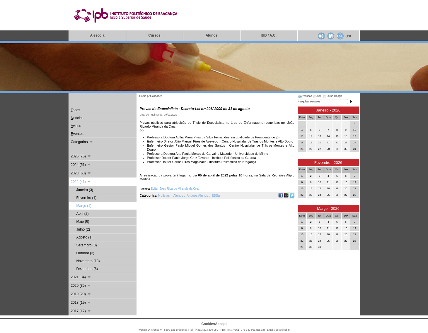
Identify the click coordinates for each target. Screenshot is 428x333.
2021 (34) (81, 277)
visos (76, 126)
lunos (212, 35)
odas (75, 110)
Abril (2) (82, 214)
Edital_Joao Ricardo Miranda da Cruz (175, 188)
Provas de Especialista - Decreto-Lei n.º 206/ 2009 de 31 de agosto (195, 109)
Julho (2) (83, 229)
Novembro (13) (88, 261)
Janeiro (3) (84, 190)
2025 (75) (81, 156)
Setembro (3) (86, 245)
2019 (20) (81, 294)
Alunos (178, 195)
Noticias (164, 195)
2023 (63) (81, 173)
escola (97, 35)
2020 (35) (81, 285)
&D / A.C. (269, 35)
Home (142, 96)
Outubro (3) (85, 253)
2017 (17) (81, 311)
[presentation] (305, 97)
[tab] (305, 97)
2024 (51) (81, 164)
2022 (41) (81, 181)
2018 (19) (81, 302)
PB (349, 36)
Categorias (82, 142)
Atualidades (155, 96)
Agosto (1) (84, 237)
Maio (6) (82, 221)
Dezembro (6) (87, 269)
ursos (154, 35)
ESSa (216, 195)
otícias (77, 118)
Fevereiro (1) (86, 198)
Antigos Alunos (198, 195)
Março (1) (83, 206)
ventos (77, 134)
